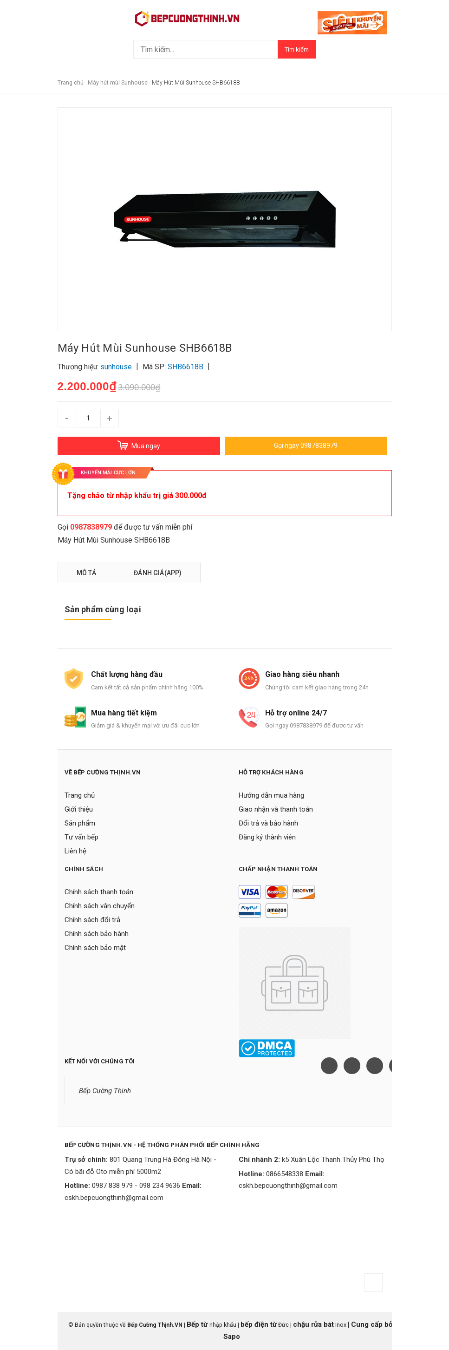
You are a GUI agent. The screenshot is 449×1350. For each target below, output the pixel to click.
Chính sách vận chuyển (100, 906)
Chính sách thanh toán (99, 892)
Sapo (231, 1336)
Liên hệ (75, 851)
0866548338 (284, 1174)
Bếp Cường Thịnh (105, 1091)
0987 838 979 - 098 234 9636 (136, 1185)
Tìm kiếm (297, 49)
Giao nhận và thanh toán (276, 809)
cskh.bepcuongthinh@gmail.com (114, 1197)
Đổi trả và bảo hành (268, 823)
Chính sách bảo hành (97, 934)
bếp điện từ (259, 1324)
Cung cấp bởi (372, 1324)
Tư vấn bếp (81, 837)
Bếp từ (198, 1324)
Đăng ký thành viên (267, 837)
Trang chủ (80, 795)
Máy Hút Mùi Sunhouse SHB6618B (114, 540)
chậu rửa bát (313, 1324)
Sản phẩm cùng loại (103, 609)
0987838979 (91, 527)
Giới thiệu (79, 809)
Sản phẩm (80, 823)
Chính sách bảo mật (95, 948)
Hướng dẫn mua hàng (271, 795)
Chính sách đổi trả (92, 920)
